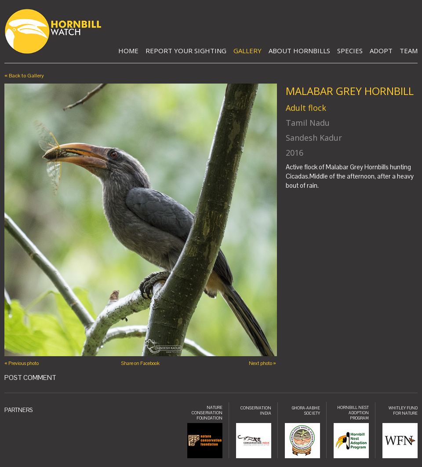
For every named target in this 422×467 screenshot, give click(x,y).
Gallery (247, 50)
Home (128, 50)
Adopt (381, 50)
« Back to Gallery (24, 75)
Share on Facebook (140, 363)
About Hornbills (299, 50)
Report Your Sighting (186, 50)
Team (409, 50)
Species (350, 50)
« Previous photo (21, 363)
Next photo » (262, 363)
